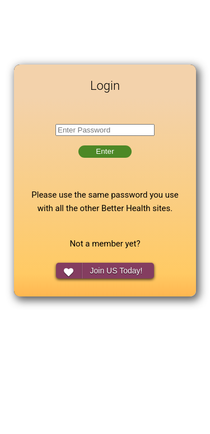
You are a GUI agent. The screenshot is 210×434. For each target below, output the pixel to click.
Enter (105, 151)
